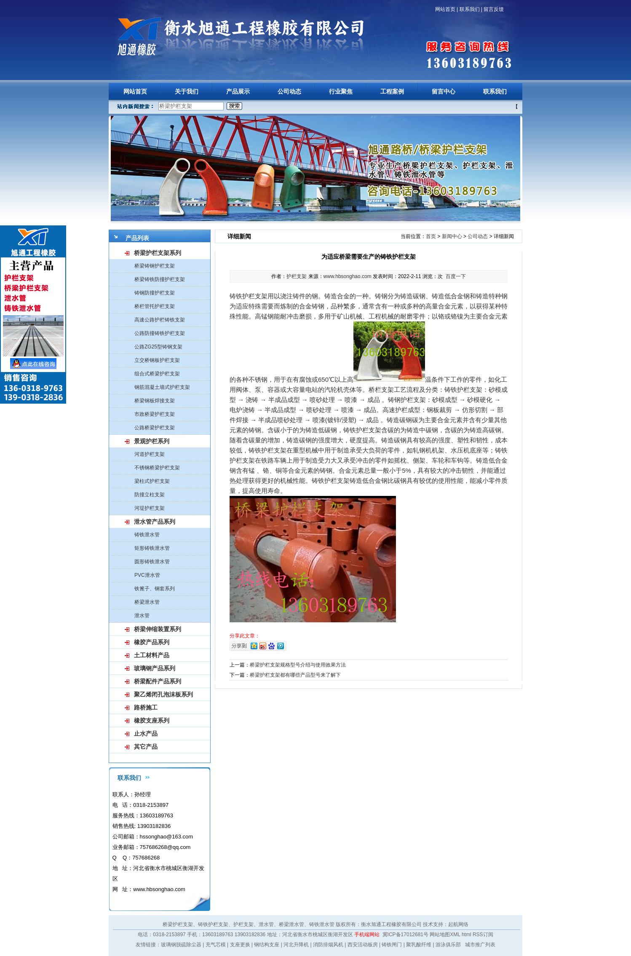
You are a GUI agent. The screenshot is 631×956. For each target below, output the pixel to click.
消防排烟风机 (328, 945)
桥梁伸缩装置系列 (157, 629)
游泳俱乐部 (448, 945)
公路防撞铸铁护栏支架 (159, 333)
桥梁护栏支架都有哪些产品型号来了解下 (295, 675)
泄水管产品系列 (154, 521)
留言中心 (443, 91)
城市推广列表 (480, 945)
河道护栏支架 (149, 454)
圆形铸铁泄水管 (152, 562)
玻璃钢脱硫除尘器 (181, 945)
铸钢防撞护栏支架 (154, 293)
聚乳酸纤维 (418, 945)
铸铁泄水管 (147, 535)
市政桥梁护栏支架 (154, 414)
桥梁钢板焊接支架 (154, 401)
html (466, 934)
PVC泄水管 (147, 575)
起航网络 (458, 924)
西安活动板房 (363, 945)
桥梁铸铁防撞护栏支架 (159, 279)
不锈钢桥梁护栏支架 (157, 468)
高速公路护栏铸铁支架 (159, 320)
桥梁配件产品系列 (157, 681)
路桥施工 (146, 707)
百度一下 (456, 276)
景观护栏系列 (151, 441)
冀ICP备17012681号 (405, 934)
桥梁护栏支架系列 (157, 252)
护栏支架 (296, 276)
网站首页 (445, 9)
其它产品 (146, 746)
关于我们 (186, 91)
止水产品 (146, 733)
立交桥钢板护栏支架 (157, 360)
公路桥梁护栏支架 (154, 428)
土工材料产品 (151, 655)
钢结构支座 (266, 945)
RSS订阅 (483, 934)
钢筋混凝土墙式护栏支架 (162, 387)
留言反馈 (494, 9)
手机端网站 (367, 934)
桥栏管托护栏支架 (154, 306)
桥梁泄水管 (147, 602)
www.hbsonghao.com (348, 276)
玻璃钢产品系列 (154, 668)
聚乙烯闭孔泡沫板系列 (163, 694)
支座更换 (240, 945)
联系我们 (470, 9)
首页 (431, 236)
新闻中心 (452, 236)
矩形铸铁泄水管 (152, 548)
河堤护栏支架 (149, 508)
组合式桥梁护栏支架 (157, 374)
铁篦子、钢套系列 (154, 589)
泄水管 (142, 616)
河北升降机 (296, 945)
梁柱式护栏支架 (152, 481)
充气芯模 (216, 945)
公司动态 (289, 91)
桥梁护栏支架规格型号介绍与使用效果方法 (298, 665)
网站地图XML (445, 934)
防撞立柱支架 (149, 495)
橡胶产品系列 (151, 642)
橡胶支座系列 (151, 720)
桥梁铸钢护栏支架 (154, 266)
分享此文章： (245, 636)
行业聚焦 (341, 91)
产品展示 (238, 91)
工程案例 (392, 91)
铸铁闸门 (392, 945)
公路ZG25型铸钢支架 (158, 347)
